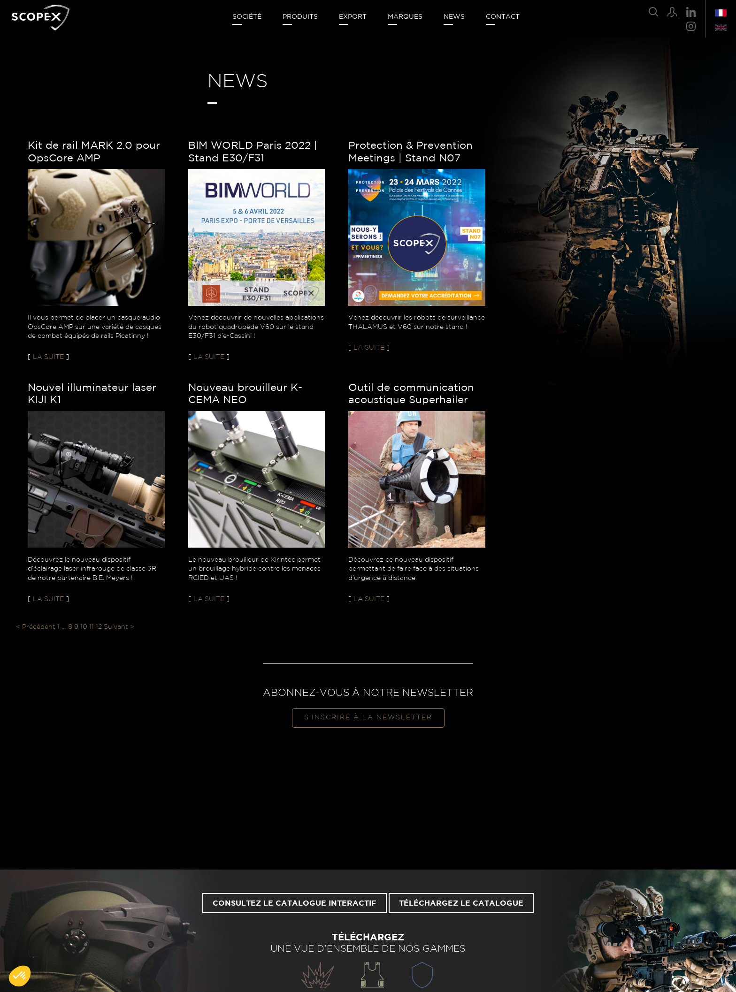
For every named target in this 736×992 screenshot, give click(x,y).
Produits (300, 17)
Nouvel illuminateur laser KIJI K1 (92, 393)
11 (91, 627)
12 (99, 627)
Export (353, 17)
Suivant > (119, 627)
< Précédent (35, 627)
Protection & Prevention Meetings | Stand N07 (410, 151)
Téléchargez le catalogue (461, 903)
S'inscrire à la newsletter (368, 717)
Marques (405, 17)
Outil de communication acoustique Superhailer (411, 393)
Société (246, 17)
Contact (503, 17)
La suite (48, 357)
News (454, 17)
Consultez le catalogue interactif (294, 903)
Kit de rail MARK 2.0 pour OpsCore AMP (94, 151)
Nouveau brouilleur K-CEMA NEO (245, 393)
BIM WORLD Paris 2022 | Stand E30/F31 (252, 151)
